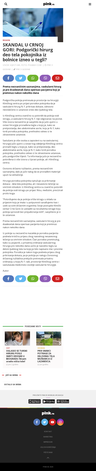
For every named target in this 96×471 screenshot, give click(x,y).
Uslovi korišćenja (48, 447)
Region (6, 40)
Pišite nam (48, 452)
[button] (6, 343)
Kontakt (48, 431)
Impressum (48, 442)
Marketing (48, 437)
